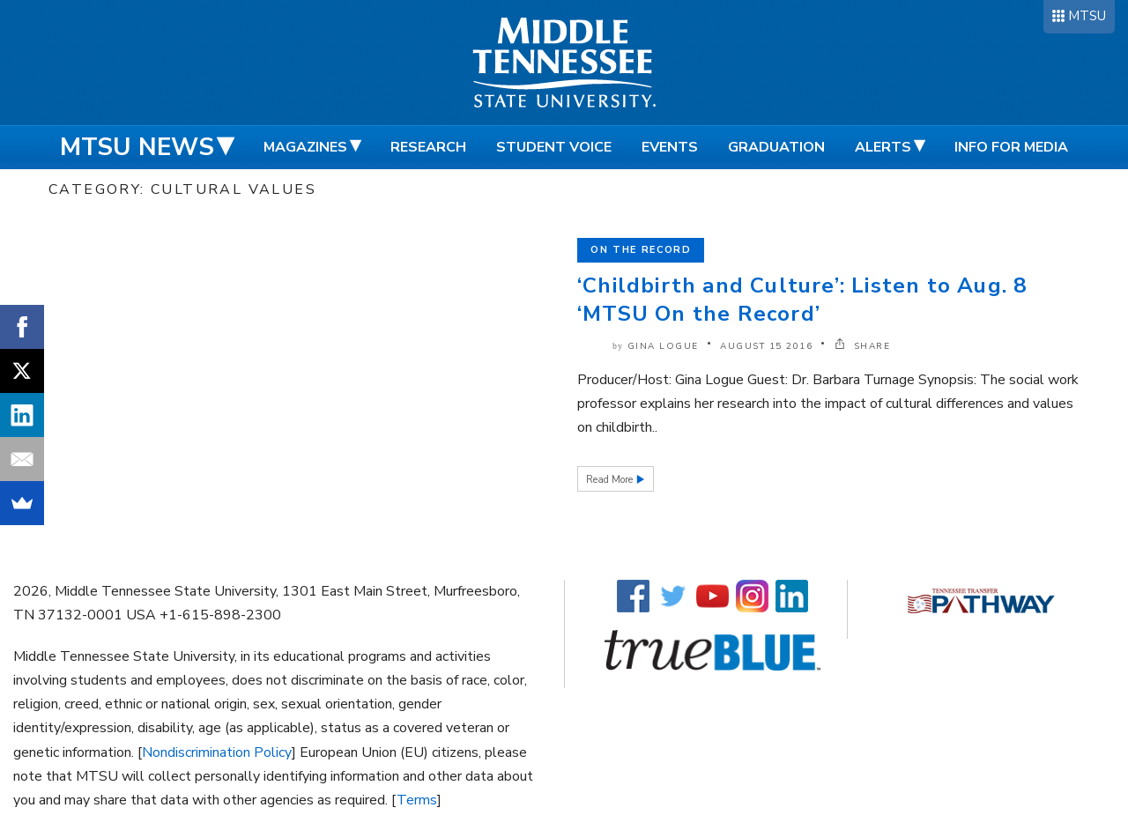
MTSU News (137, 147)
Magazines (305, 147)
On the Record (640, 249)
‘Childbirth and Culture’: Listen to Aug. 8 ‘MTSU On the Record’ (802, 299)
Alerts (883, 147)
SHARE (863, 346)
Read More (610, 479)
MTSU (1087, 16)
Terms (417, 800)
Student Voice (554, 147)
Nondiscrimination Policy (217, 752)
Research (428, 147)
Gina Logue (663, 346)
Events (670, 147)
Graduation (776, 147)
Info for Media (1011, 147)
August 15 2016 (766, 346)
